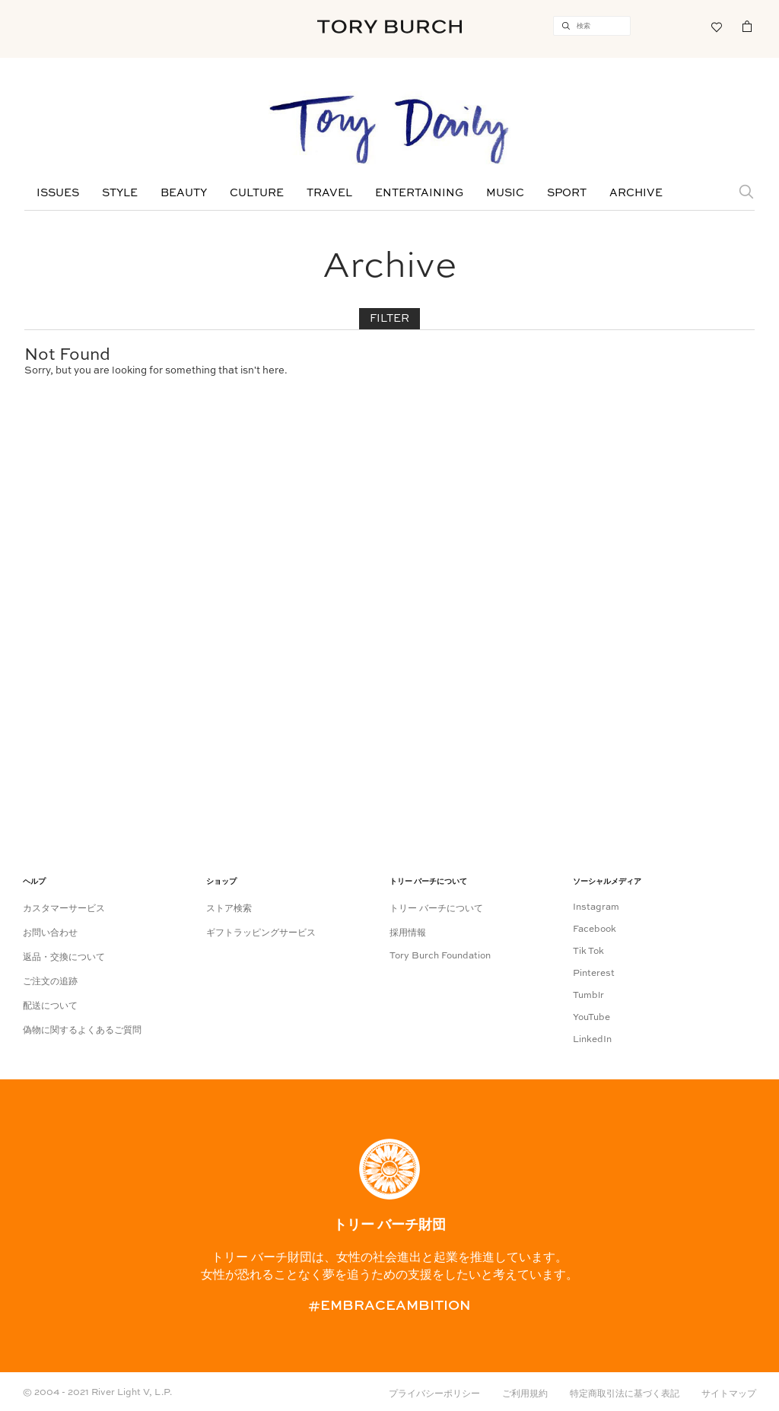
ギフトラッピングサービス (261, 933)
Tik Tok (588, 951)
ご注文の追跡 (50, 982)
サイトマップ (728, 1394)
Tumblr (588, 995)
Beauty (184, 193)
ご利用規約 (525, 1394)
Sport (567, 193)
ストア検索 (229, 909)
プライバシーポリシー (434, 1394)
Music (505, 193)
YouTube (591, 1017)
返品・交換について (64, 957)
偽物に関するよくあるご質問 (82, 1030)
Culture (257, 193)
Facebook (594, 929)
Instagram (596, 907)
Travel (329, 193)
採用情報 (408, 933)
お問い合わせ (50, 933)
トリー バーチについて (436, 909)
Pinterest (594, 973)
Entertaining (419, 193)
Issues (58, 193)
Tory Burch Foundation (440, 956)
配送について (50, 1006)
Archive (636, 193)
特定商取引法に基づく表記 (624, 1394)
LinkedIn (592, 1039)
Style (120, 193)
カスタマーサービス (64, 909)
